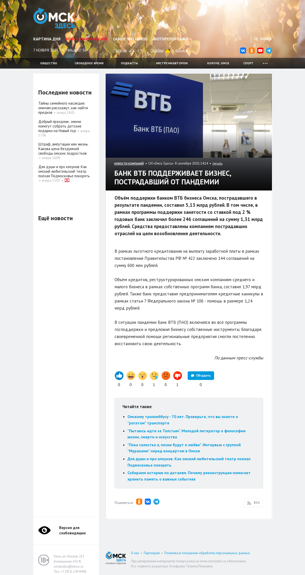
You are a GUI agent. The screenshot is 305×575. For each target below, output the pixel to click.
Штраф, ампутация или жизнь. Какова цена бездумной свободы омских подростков (63, 149)
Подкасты (129, 63)
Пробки (157, 50)
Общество (48, 63)
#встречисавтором (172, 63)
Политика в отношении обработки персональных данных (207, 553)
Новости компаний (86, 38)
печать (217, 163)
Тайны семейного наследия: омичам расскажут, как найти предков (63, 108)
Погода (120, 50)
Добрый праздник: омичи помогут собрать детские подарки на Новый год (60, 126)
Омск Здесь (54, 18)
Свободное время (89, 63)
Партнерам (152, 553)
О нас (135, 553)
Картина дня (46, 38)
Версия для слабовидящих (72, 530)
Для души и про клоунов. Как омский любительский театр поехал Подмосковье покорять (64, 171)
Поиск (263, 39)
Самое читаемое (130, 38)
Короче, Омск (218, 63)
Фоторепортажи (170, 38)
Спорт (248, 63)
